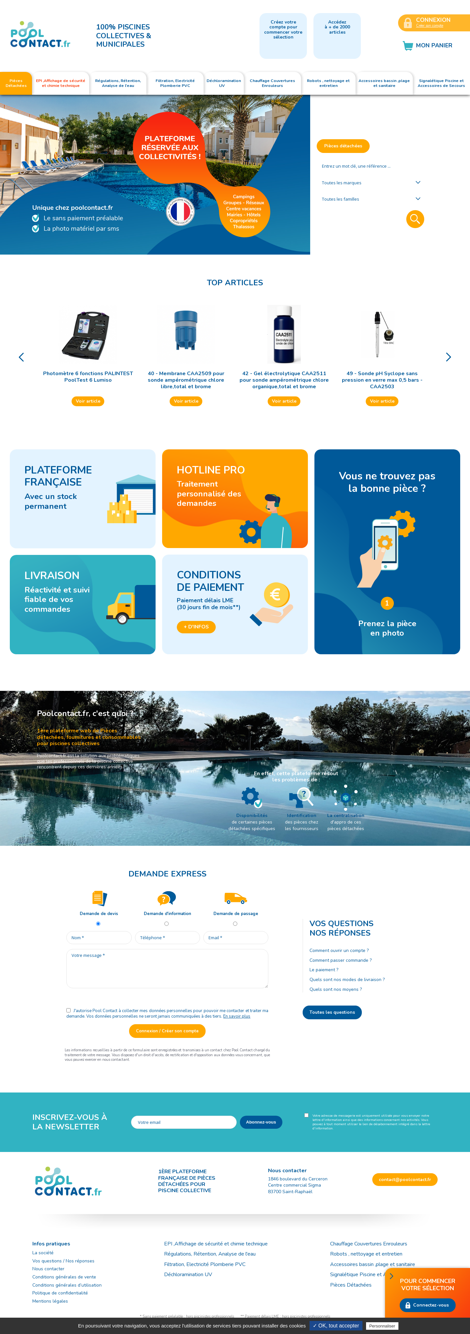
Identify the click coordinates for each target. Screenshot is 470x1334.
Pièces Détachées (351, 1285)
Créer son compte (429, 25)
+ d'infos (196, 626)
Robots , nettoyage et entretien (366, 1254)
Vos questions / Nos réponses (63, 1261)
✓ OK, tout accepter (336, 1325)
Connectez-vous (431, 1305)
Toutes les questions (332, 1012)
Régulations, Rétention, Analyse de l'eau (210, 1254)
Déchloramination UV (190, 1274)
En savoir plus (236, 1016)
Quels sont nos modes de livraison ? (347, 979)
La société (43, 1253)
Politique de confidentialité (60, 1293)
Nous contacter (48, 1269)
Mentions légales (50, 1301)
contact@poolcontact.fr (405, 1179)
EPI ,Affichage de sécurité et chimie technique (216, 1243)
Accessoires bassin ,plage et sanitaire (372, 1264)
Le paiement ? (324, 970)
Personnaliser (382, 1326)
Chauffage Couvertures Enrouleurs (368, 1243)
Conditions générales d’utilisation (67, 1285)
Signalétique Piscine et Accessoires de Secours (384, 1274)
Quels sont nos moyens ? (336, 989)
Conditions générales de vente (64, 1277)
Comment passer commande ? (341, 960)
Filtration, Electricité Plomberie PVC (204, 1264)
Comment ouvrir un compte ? (339, 950)
